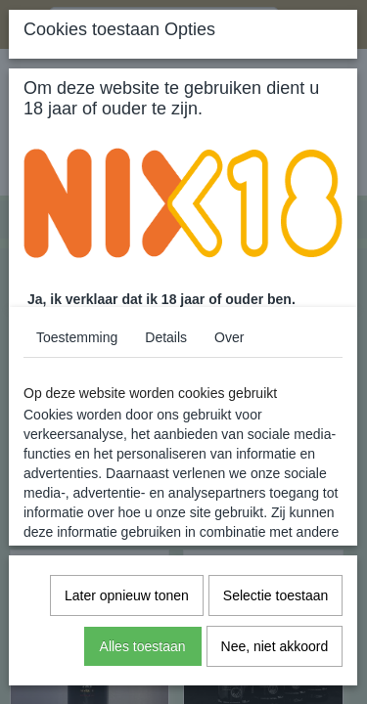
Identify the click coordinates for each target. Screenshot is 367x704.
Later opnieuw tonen (127, 595)
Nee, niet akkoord (275, 646)
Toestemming (76, 337)
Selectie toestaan (275, 595)
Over (229, 337)
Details (166, 337)
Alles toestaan (143, 646)
